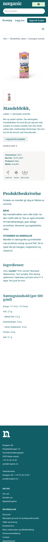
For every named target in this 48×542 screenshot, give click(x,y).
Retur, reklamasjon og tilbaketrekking (18, 530)
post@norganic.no (10, 464)
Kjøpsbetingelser (10, 501)
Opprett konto (36, 20)
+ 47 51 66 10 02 (10, 460)
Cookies (6, 537)
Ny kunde (6, 514)
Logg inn (20, 20)
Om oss (6, 494)
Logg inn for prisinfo (15, 139)
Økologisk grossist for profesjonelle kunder (21, 518)
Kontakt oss (8, 497)
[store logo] (13, 4)
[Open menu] (43, 29)
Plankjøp (7, 20)
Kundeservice (8, 526)
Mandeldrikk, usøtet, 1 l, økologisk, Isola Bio (27, 39)
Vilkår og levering (10, 522)
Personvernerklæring (11, 533)
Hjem (5, 39)
